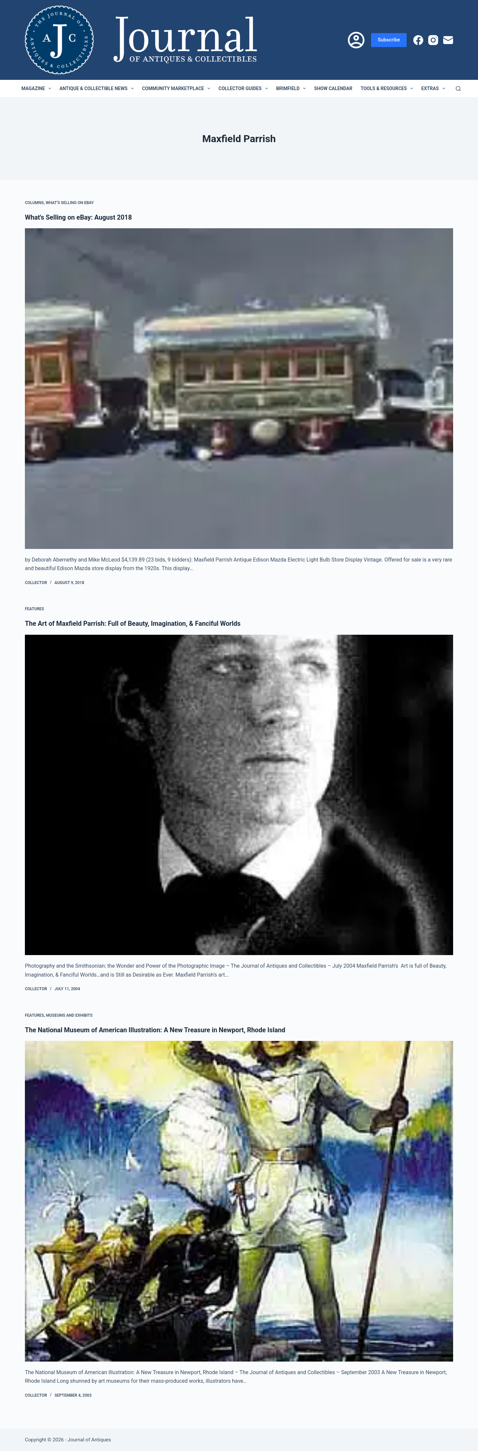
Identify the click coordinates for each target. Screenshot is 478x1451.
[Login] (356, 40)
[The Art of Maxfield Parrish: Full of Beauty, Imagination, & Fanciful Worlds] (239, 794)
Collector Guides (244, 88)
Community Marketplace (177, 88)
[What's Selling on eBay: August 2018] (239, 388)
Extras (434, 88)
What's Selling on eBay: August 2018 (79, 217)
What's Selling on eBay (69, 202)
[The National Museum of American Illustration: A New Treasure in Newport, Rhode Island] (239, 1201)
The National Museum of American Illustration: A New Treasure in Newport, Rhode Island (157, 1030)
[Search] (458, 88)
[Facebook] (418, 40)
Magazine (37, 88)
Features (34, 609)
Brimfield (292, 88)
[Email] (448, 40)
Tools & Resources (388, 88)
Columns (34, 202)
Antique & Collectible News (97, 88)
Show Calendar (333, 88)
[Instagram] (433, 40)
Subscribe (389, 40)
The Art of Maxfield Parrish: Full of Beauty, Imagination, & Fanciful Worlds (134, 623)
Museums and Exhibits (69, 1015)
